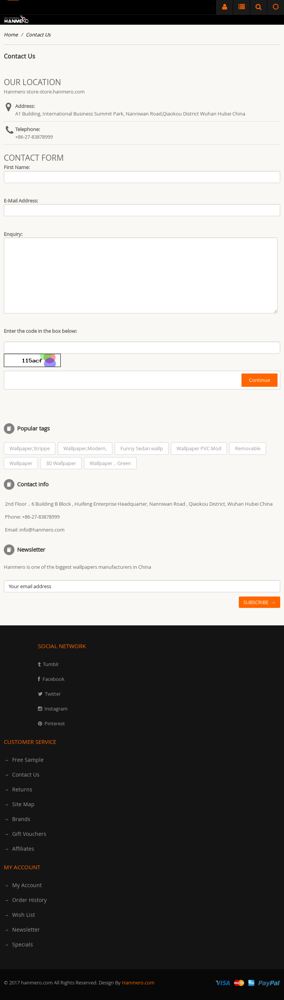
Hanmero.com (138, 982)
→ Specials (18, 944)
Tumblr (51, 664)
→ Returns (18, 789)
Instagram (56, 708)
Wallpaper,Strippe (29, 448)
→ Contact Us (21, 774)
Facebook (54, 679)
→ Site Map (19, 804)
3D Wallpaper (61, 463)
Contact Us (38, 34)
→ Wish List (19, 914)
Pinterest (54, 723)
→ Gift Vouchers (25, 833)
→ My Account (23, 885)
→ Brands (17, 819)
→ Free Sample (24, 759)
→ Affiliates (19, 848)
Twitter (53, 693)
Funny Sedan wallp (141, 448)
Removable (247, 448)
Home (11, 34)
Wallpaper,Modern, (85, 448)
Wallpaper (20, 463)
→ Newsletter (22, 929)
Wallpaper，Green (110, 463)
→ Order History (25, 899)
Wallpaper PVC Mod (199, 448)
